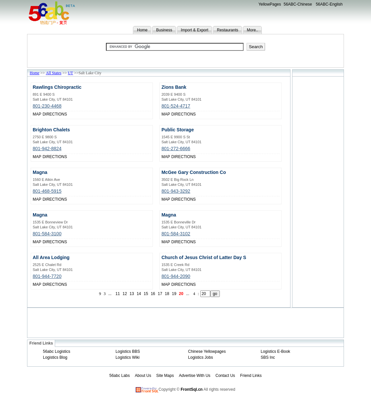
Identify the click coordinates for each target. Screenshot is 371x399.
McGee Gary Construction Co (193, 172)
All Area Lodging (51, 257)
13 (132, 293)
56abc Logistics (56, 351)
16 (153, 293)
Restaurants (227, 30)
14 (139, 293)
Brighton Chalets (51, 129)
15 (146, 293)
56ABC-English (329, 4)
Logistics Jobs (200, 357)
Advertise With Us (194, 375)
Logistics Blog (55, 357)
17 (160, 293)
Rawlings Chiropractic (57, 87)
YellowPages (269, 4)
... (110, 293)
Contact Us (225, 375)
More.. (252, 30)
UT (70, 73)
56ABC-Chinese (298, 4)
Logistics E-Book (275, 351)
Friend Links (250, 375)
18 (167, 293)
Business (164, 30)
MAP (37, 114)
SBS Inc (268, 357)
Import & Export (194, 30)
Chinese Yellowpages (207, 351)
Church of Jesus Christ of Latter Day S (203, 257)
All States (53, 73)
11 (118, 293)
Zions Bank (173, 87)
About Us (143, 375)
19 (174, 293)
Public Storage (177, 129)
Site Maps (165, 375)
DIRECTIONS (55, 114)
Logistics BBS (128, 351)
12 (124, 293)
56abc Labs (119, 375)
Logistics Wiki (128, 357)
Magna (40, 172)
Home (142, 30)
